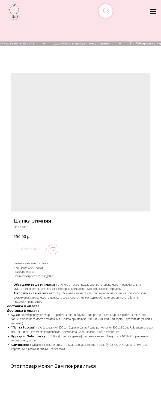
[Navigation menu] (153, 11)
